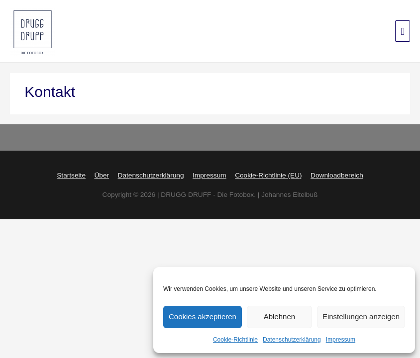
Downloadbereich (337, 175)
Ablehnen (279, 316)
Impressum (340, 339)
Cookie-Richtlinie (235, 339)
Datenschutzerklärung (292, 339)
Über (101, 175)
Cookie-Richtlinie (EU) (268, 175)
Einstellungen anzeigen (361, 316)
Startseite (71, 175)
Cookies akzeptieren (202, 316)
